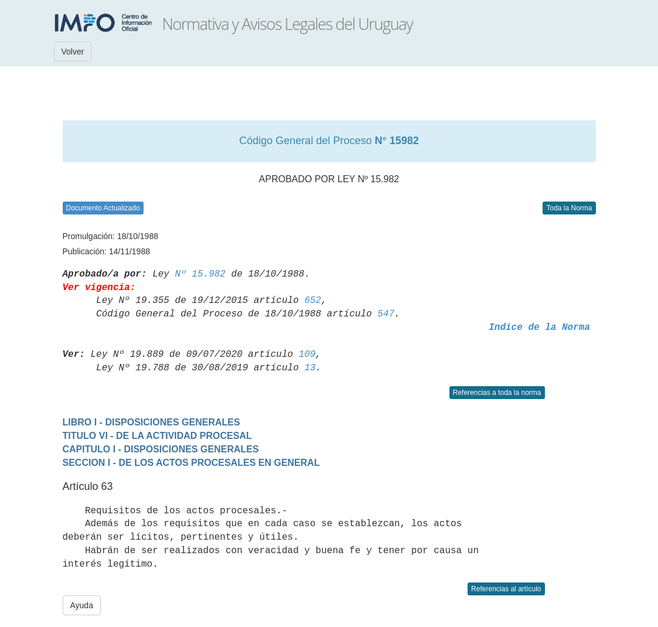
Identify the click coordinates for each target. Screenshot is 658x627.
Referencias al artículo (506, 589)
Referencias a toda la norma (497, 393)
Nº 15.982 (200, 274)
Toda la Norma (569, 208)
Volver (73, 51)
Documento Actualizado (103, 208)
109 (307, 354)
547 (385, 314)
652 (312, 300)
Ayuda (81, 605)
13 (309, 368)
